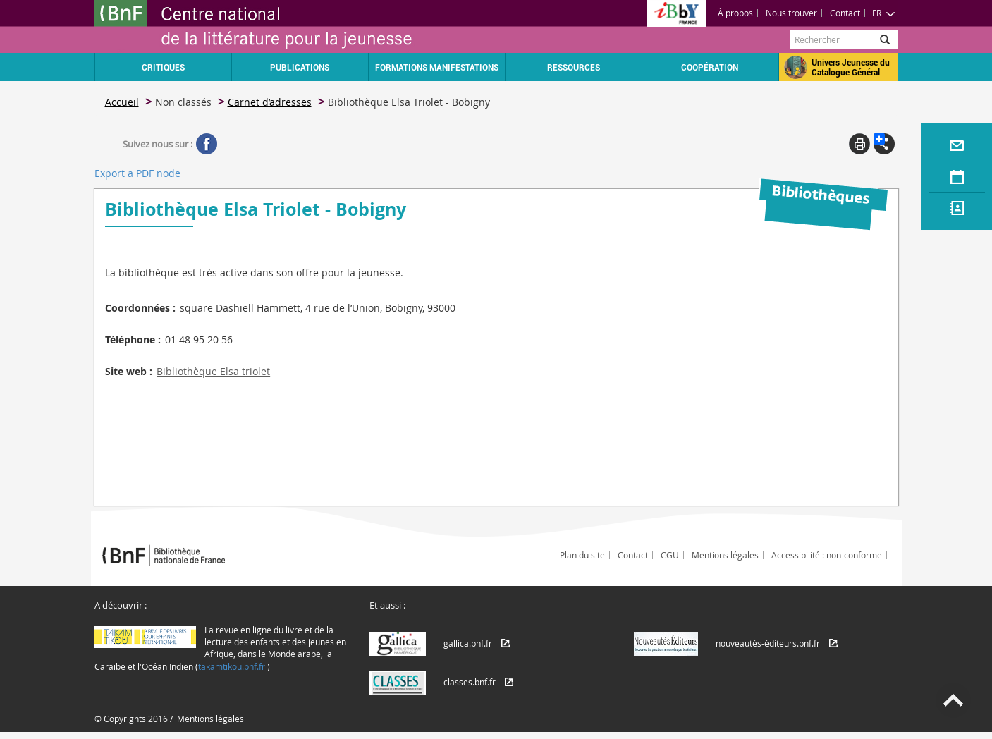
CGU (670, 555)
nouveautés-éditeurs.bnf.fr (768, 643)
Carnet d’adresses (270, 102)
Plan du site (582, 555)
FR (883, 12)
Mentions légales (725, 555)
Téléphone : (133, 339)
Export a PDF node (137, 173)
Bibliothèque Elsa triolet (213, 371)
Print (859, 143)
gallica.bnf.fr (467, 643)
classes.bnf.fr (469, 682)
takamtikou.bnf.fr (231, 666)
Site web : (128, 371)
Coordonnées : (140, 307)
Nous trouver (791, 12)
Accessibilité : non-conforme (826, 555)
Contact (845, 12)
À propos (735, 12)
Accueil (122, 102)
